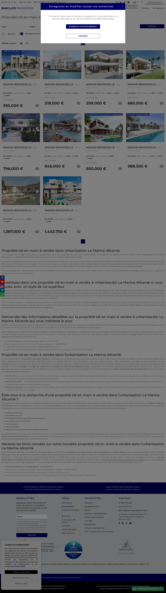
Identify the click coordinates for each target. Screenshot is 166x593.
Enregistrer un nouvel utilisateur (83, 26)
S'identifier (83, 36)
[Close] (122, 6)
